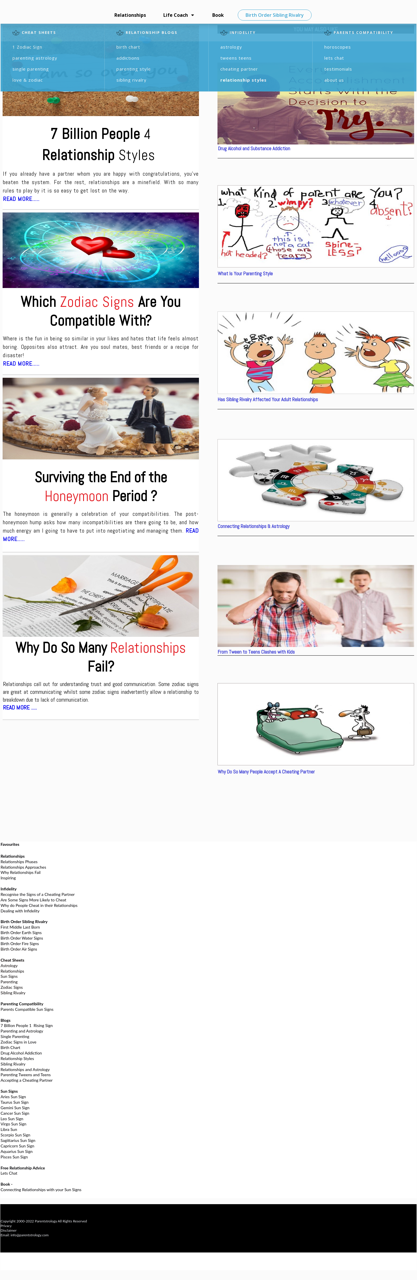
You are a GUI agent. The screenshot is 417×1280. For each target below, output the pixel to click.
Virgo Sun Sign (13, 1123)
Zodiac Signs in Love (18, 1041)
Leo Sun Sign (12, 1118)
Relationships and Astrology (25, 1069)
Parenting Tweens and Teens (26, 1074)
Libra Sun (9, 1129)
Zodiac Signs (12, 987)
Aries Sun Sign (13, 1096)
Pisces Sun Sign (14, 1156)
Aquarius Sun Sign (16, 1151)
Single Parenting (15, 1036)
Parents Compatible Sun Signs (27, 1009)
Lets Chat (9, 1173)
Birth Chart (10, 1047)
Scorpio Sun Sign (15, 1134)
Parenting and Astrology (22, 1030)
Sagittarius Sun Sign (18, 1140)
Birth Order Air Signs (19, 949)
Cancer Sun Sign (15, 1113)
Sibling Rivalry (13, 992)
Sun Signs (9, 976)
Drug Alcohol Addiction (21, 1052)
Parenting (9, 981)
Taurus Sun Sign (15, 1102)
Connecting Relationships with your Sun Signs (41, 1189)
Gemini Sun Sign (15, 1107)
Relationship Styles (17, 1058)
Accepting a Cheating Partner (27, 1080)
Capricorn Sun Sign (17, 1145)
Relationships (12, 971)
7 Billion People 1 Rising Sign (27, 1025)
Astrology (9, 965)
